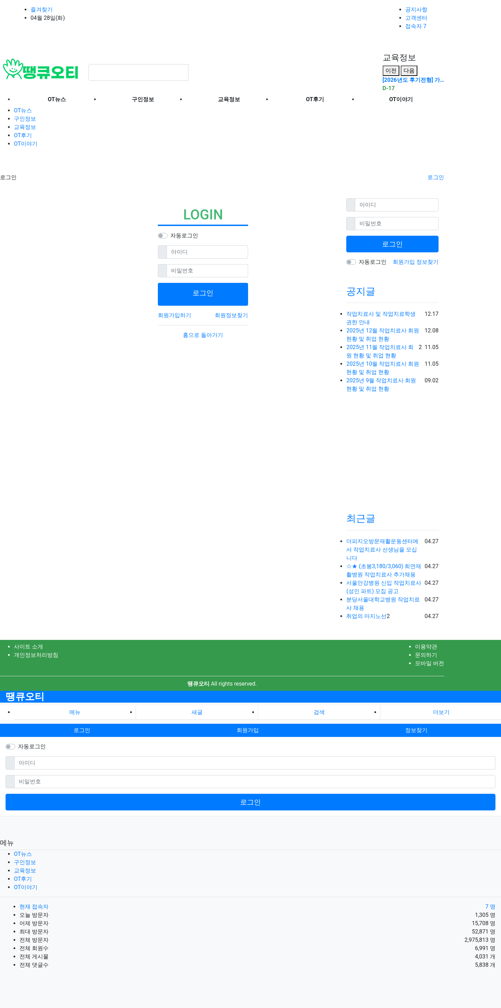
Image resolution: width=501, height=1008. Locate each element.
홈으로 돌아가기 (203, 335)
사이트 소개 (28, 646)
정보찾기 (427, 262)
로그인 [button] (82, 730)
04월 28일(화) (48, 18)
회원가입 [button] (248, 730)
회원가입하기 (174, 315)
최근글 (360, 518)
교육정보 (25, 127)
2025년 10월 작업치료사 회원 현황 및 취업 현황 (382, 367)
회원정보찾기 (231, 315)
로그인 (435, 177)
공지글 (360, 291)
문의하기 (426, 655)
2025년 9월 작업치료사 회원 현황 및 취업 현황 (381, 384)
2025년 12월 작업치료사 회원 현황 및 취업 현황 (382, 334)
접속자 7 (415, 26)
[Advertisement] (55, 162)
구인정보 (25, 118)
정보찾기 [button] (416, 730)
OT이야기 (25, 143)
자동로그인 (184, 235)
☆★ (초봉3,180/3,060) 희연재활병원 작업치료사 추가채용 (383, 570)
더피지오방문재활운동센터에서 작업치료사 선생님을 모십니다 (382, 549)
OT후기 (23, 135)
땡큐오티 (25, 696)
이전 (391, 70)
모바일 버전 (429, 663)
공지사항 (416, 9)
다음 (409, 70)
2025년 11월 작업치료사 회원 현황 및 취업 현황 (380, 351)
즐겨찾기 (42, 9)
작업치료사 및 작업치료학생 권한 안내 (381, 318)
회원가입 (404, 262)
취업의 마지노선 (366, 616)
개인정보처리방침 (36, 655)
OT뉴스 (23, 110)
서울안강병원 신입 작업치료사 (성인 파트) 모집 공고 (383, 587)
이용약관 (426, 646)
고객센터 (416, 18)
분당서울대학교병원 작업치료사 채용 (383, 603)
